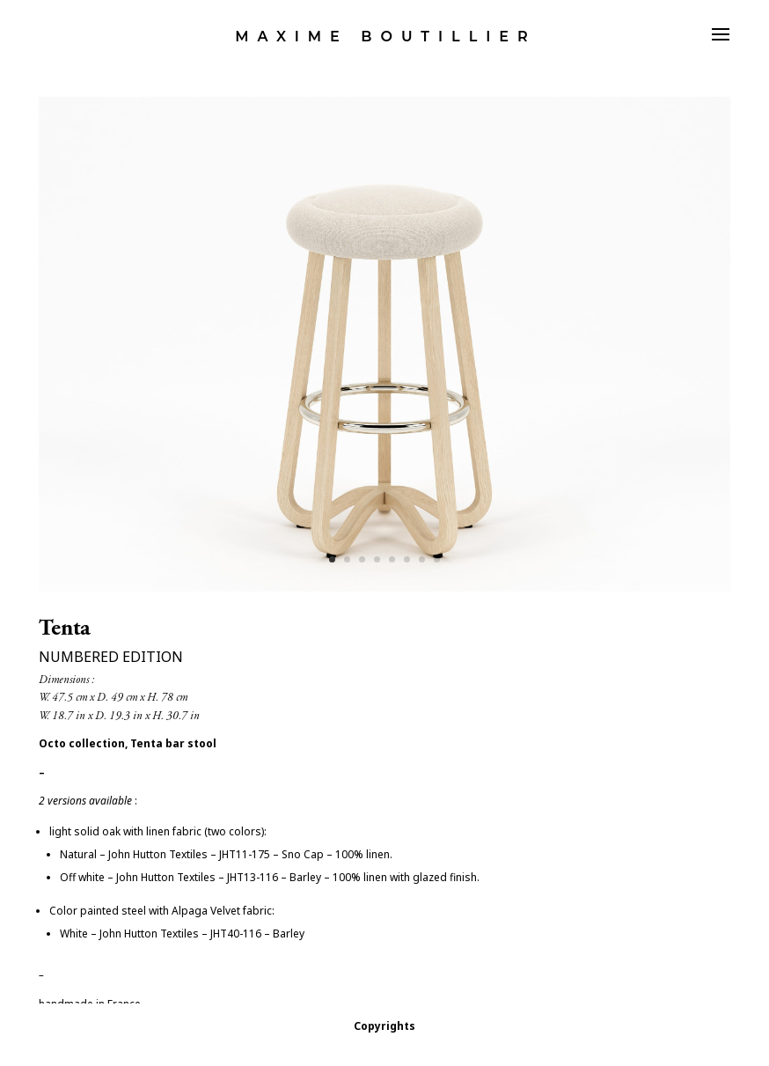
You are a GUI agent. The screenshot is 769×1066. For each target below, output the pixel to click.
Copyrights (384, 1025)
